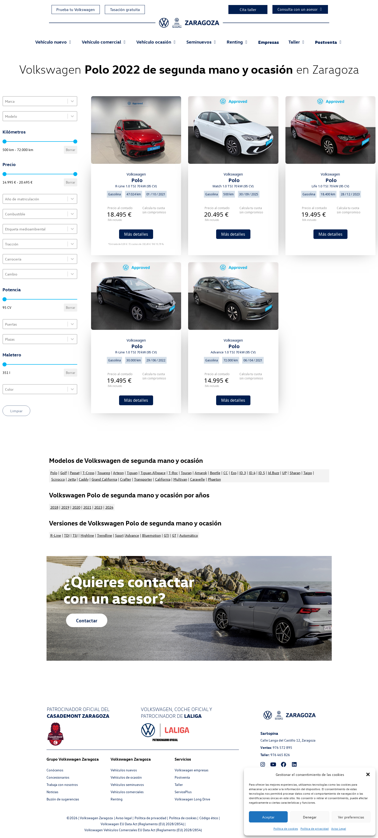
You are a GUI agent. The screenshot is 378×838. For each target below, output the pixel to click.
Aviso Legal (338, 828)
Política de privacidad (314, 828)
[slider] (5, 141)
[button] (367, 774)
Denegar (309, 817)
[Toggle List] (72, 101)
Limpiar (16, 410)
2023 (98, 507)
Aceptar (268, 817)
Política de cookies (285, 828)
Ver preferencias (351, 817)
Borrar (70, 150)
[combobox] (35, 101)
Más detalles (136, 234)
